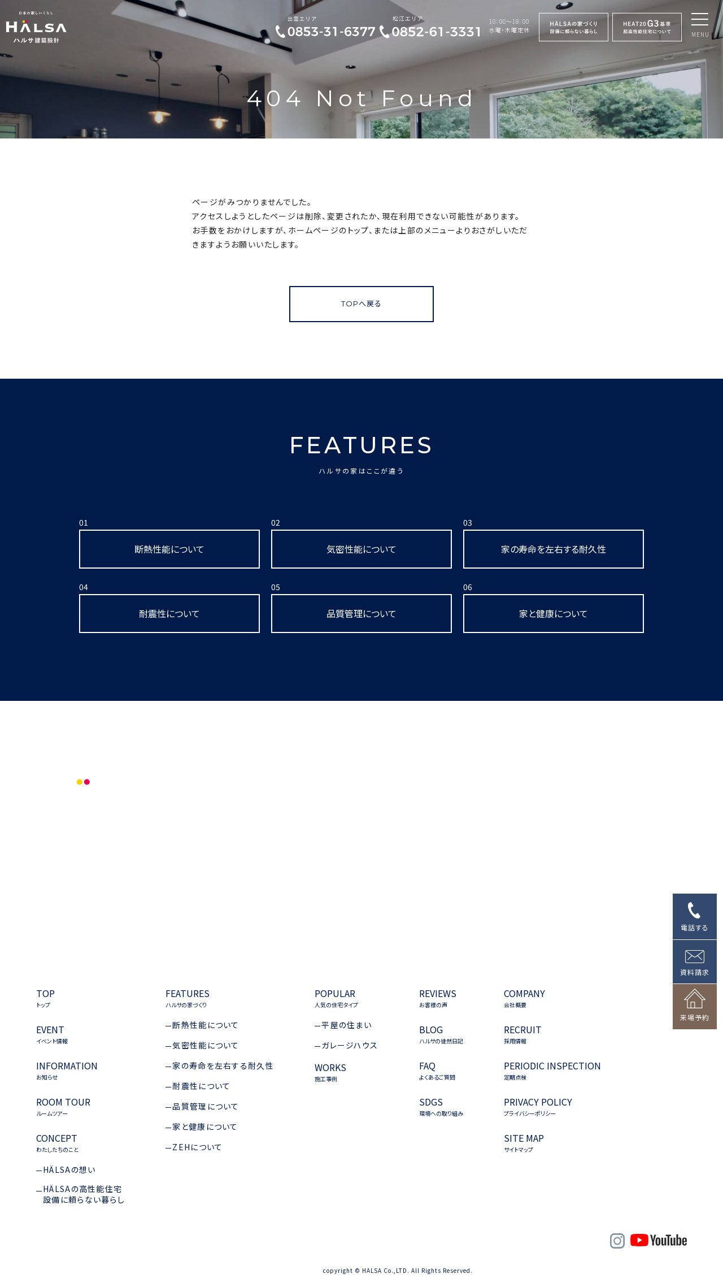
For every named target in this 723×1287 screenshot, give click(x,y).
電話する (695, 927)
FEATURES (361, 453)
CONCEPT (57, 1143)
